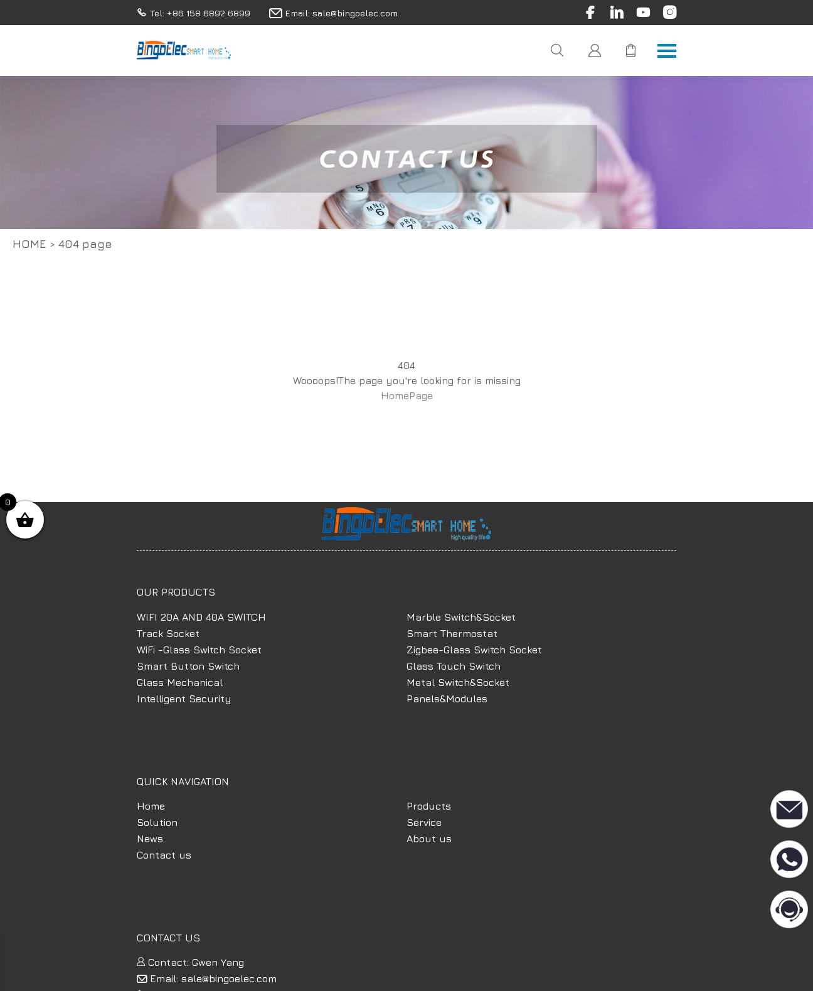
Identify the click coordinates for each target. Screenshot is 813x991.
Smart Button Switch (188, 666)
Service (424, 822)
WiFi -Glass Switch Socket (199, 649)
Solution (157, 822)
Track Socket (168, 633)
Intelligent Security (184, 698)
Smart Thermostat (451, 633)
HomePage (407, 395)
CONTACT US (168, 937)
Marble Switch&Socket (461, 617)
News (150, 838)
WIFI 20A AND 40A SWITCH (201, 617)
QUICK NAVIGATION (183, 781)
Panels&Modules (446, 698)
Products (428, 806)
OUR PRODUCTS (176, 591)
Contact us (164, 854)
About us (429, 838)
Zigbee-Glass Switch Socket (474, 649)
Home (29, 243)
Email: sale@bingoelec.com (207, 978)
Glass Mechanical (180, 682)
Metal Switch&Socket (457, 682)
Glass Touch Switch (453, 666)
